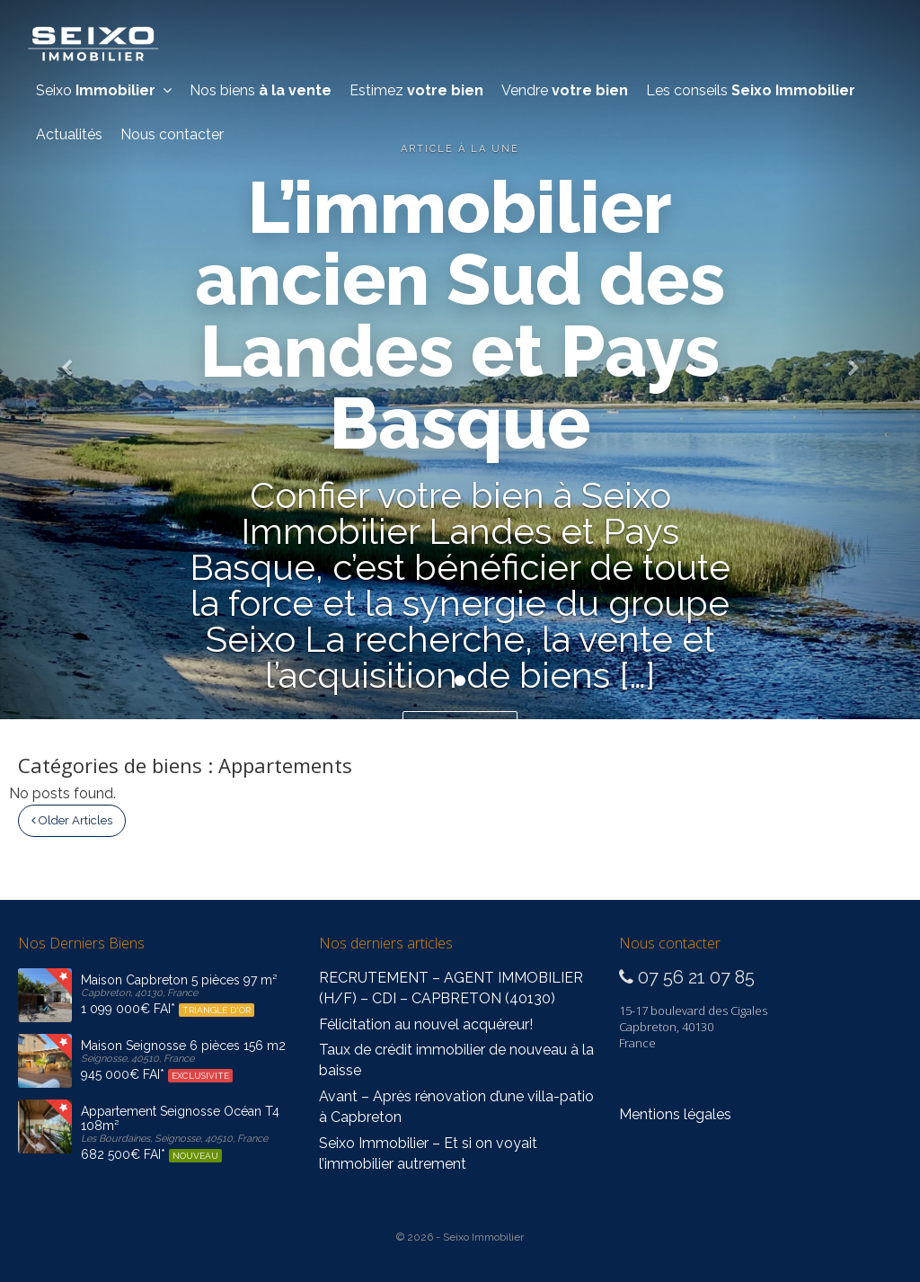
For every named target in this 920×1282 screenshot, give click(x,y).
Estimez (416, 90)
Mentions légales (675, 1114)
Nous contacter (172, 134)
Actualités (69, 134)
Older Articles (71, 820)
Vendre (564, 90)
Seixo (104, 90)
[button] (69, 359)
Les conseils (750, 90)
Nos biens (261, 90)
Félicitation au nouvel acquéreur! (426, 1024)
